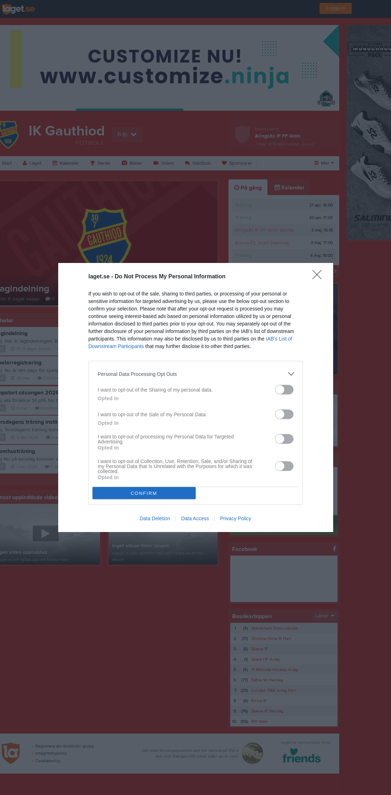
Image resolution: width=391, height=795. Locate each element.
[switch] (284, 389)
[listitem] (196, 374)
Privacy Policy (235, 518)
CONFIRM (144, 493)
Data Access (195, 518)
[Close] (319, 277)
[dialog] (195, 397)
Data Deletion (155, 518)
